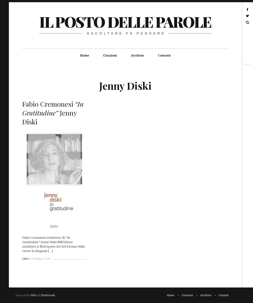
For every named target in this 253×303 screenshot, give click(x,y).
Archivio (137, 55)
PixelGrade (48, 295)
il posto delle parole (125, 21)
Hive (34, 295)
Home (84, 55)
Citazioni (110, 55)
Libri (25, 258)
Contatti (164, 55)
